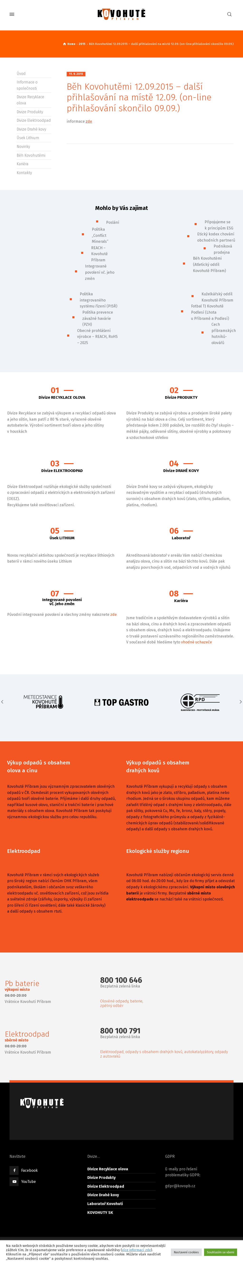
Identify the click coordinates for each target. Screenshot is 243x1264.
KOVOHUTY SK (100, 1212)
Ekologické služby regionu (157, 851)
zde (89, 121)
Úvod (21, 73)
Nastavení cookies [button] (186, 1252)
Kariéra (22, 164)
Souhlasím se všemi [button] (220, 1252)
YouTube (28, 1181)
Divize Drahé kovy (31, 129)
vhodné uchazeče (196, 642)
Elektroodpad (23, 851)
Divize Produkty (30, 112)
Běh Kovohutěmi (31, 155)
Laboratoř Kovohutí (105, 1203)
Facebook (29, 1170)
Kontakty (24, 172)
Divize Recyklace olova (107, 1169)
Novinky (23, 146)
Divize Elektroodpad (34, 120)
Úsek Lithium (28, 138)
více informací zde (136, 1250)
